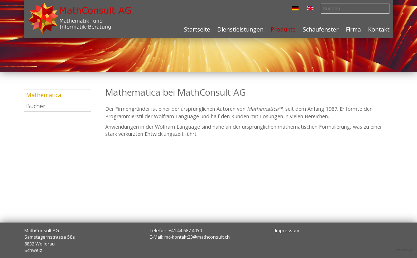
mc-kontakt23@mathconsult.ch (197, 237)
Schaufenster (321, 29)
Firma (353, 29)
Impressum (287, 230)
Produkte (283, 29)
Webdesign (404, 250)
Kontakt (378, 29)
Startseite (197, 29)
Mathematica (43, 95)
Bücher (35, 106)
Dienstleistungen (240, 29)
